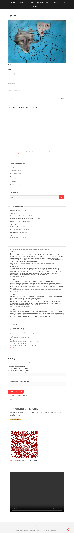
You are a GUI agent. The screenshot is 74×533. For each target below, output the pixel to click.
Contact (48, 2)
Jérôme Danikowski (27, 226)
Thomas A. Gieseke (16, 170)
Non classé (20, 90)
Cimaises (21, 2)
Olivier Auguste (23, 210)
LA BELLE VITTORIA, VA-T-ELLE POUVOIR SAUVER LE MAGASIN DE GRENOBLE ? (30, 249)
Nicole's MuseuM (24, 531)
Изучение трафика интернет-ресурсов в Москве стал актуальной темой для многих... (33, 333)
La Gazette (36, 6)
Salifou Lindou (15, 181)
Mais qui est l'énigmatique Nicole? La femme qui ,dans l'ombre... (26, 345)
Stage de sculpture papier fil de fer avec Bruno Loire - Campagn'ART (29, 235)
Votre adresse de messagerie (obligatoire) (19, 372)
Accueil (13, 2)
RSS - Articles (13, 399)
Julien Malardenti (24, 229)
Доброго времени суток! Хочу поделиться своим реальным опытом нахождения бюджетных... (35, 329)
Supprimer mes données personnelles (19, 370)
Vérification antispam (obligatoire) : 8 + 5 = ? (19, 381)
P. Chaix (14, 167)
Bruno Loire (52, 235)
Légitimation (40, 2)
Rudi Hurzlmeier (16, 184)
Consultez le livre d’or (15, 347)
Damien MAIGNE (54, 531)
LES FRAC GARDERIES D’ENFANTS (18, 276)
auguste (14, 210)
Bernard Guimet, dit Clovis (25, 215)
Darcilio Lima (26, 237)
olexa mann (12, 98)
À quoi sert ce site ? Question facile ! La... (20, 337)
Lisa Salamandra (28, 221)
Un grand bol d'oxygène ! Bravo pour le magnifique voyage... (25, 341)
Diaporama (56, 2)
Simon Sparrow (16, 176)
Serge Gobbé (15, 178)
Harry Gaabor (25, 224)
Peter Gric (30, 213)
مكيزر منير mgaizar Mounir (18, 213)
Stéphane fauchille (16, 173)
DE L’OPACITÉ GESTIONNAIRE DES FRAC (20, 306)
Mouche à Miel (14, 460)
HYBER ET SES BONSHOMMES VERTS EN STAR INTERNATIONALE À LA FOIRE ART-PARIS (32, 263)
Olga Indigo (61, 98)
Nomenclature (30, 2)
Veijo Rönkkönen (22, 232)
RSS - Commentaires (15, 401)
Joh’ (39, 218)
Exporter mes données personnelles (18, 368)
